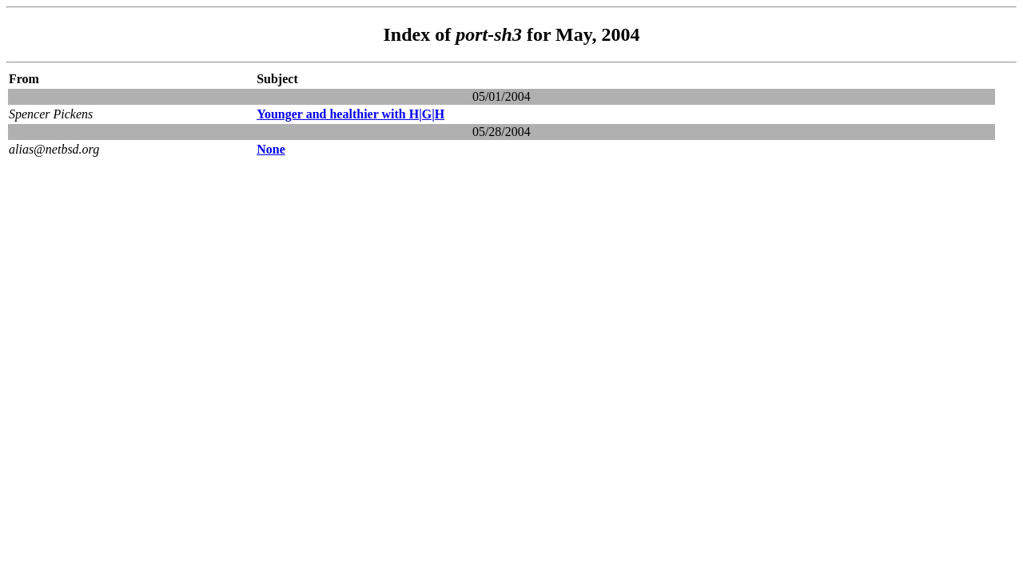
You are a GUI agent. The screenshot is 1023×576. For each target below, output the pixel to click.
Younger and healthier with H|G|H (350, 114)
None (271, 149)
